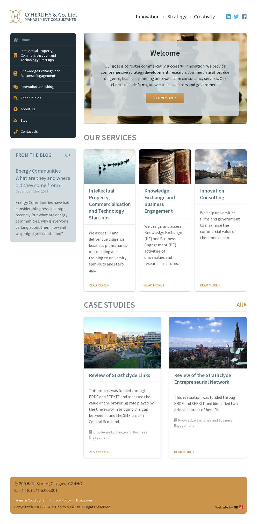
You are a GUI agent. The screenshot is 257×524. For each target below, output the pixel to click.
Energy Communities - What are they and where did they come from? (43, 177)
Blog (20, 120)
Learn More (165, 98)
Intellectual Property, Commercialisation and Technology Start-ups (110, 204)
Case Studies (27, 97)
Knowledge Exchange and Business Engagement (159, 200)
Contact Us (25, 131)
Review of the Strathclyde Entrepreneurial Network (202, 378)
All (242, 305)
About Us (24, 109)
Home (21, 39)
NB (238, 507)
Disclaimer (84, 500)
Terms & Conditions (29, 500)
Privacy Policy (60, 500)
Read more (99, 285)
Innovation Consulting (212, 194)
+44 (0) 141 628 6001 (38, 490)
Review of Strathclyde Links (119, 375)
